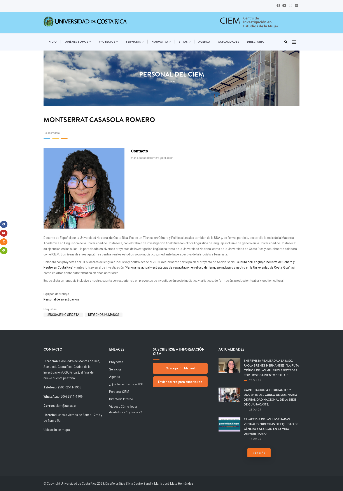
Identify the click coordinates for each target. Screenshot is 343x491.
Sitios (185, 42)
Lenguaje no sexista (63, 314)
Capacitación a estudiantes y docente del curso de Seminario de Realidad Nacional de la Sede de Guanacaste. (270, 397)
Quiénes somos (78, 42)
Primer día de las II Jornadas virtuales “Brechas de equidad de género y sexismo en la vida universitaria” (271, 426)
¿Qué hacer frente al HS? (126, 384)
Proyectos (108, 42)
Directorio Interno (121, 399)
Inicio (52, 42)
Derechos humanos (103, 314)
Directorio (255, 42)
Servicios (135, 42)
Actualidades (228, 42)
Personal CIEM (119, 391)
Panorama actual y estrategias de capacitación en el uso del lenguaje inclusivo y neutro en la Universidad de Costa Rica (207, 267)
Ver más (259, 453)
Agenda (204, 42)
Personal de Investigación (61, 299)
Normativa (161, 42)
